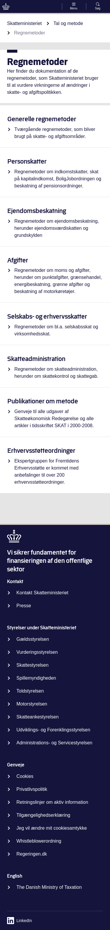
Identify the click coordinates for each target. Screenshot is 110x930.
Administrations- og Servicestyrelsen (54, 742)
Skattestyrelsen (32, 665)
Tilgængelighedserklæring (43, 815)
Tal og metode (68, 23)
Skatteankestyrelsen (37, 716)
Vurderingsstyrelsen (37, 652)
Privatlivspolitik (31, 789)
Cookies (24, 776)
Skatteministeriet (24, 23)
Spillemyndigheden (36, 678)
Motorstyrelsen (31, 703)
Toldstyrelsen (30, 690)
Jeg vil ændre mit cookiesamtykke (51, 828)
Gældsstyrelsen (32, 639)
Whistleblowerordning (38, 841)
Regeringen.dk (31, 853)
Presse (23, 605)
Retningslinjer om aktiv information (52, 802)
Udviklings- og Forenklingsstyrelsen (53, 729)
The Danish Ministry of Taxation (49, 887)
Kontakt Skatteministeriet (42, 592)
